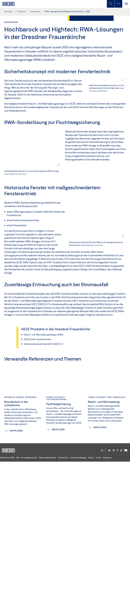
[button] (102, 581)
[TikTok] (121, 581)
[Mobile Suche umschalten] (110, 4)
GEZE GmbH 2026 (7, 589)
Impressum (107, 589)
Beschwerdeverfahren (47, 589)
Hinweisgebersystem (29, 589)
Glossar (91, 589)
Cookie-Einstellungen (78, 589)
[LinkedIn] (109, 581)
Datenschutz (63, 589)
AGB (17, 589)
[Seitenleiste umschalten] (118, 4)
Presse (98, 589)
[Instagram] (114, 581)
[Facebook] (117, 581)
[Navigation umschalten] (126, 4)
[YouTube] (125, 581)
